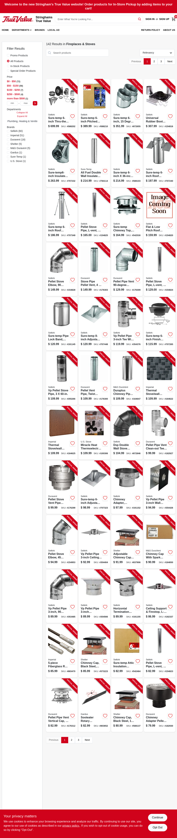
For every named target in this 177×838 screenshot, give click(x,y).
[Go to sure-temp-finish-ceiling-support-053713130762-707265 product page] (159, 324)
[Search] (139, 19)
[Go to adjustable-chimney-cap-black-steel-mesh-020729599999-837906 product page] (127, 542)
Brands (40, 30)
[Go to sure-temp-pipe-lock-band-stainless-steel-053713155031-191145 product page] (61, 324)
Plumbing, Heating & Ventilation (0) (26, 121)
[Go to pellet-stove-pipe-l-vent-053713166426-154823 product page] (159, 650)
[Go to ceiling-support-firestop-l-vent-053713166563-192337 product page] (159, 596)
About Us (169, 30)
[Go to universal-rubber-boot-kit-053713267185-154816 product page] (159, 106)
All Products (17, 61)
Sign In (150, 19)
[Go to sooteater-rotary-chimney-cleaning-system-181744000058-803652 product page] (94, 705)
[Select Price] (35, 103)
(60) (16, 131)
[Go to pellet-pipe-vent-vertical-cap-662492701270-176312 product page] (61, 705)
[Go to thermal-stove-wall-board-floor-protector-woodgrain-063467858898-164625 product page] (61, 433)
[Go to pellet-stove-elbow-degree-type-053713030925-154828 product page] (61, 269)
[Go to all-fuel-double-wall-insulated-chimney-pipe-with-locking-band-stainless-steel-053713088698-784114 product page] (94, 160)
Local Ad (53, 30)
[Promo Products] (8, 55)
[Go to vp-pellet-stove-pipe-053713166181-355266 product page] (61, 378)
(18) (17, 139)
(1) (16, 152)
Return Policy (150, 30)
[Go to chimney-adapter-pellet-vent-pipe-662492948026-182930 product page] (159, 705)
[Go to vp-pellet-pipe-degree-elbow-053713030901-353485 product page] (61, 596)
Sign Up (164, 19)
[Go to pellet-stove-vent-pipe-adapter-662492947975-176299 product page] (61, 487)
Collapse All (22, 112)
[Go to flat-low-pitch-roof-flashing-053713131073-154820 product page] (159, 215)
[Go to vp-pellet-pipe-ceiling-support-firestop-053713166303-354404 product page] (94, 542)
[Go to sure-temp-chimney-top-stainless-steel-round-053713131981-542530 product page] (127, 215)
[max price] (25, 103)
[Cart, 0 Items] (173, 19)
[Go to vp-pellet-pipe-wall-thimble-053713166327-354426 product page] (159, 487)
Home (5, 30)
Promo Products (19, 55)
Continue (157, 817)
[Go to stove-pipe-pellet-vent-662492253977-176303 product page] (94, 269)
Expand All (22, 116)
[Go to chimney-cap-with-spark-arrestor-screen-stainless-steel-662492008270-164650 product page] (159, 542)
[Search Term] (99, 19)
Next (169, 61)
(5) (16, 144)
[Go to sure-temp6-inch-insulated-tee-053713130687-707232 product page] (61, 160)
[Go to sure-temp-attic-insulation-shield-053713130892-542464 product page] (127, 650)
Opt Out (157, 827)
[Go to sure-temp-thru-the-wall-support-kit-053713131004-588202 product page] (61, 106)
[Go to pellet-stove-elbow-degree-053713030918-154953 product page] (61, 542)
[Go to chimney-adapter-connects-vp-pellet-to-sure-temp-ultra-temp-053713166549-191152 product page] (127, 487)
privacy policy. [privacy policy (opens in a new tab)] (71, 825)
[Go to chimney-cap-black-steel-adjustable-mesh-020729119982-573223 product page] (94, 650)
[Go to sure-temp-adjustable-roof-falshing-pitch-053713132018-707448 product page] (94, 324)
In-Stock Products (20, 66)
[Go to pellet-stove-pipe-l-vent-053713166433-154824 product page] (159, 269)
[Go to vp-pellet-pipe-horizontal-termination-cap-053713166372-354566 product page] (94, 596)
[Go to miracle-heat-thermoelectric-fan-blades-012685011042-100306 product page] (94, 433)
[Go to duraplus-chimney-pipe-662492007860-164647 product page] (127, 378)
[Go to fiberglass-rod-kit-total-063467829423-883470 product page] (61, 650)
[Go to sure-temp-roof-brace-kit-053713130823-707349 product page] (61, 215)
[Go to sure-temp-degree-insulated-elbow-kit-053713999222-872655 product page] (127, 106)
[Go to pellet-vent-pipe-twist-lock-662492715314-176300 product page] (94, 378)
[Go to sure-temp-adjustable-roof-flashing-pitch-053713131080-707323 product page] (94, 487)
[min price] (12, 103)
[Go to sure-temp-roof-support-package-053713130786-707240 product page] (159, 160)
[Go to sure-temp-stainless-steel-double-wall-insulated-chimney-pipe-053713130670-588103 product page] (127, 160)
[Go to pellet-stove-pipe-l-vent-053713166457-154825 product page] (94, 215)
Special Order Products (23, 71)
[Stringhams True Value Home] (17, 19)
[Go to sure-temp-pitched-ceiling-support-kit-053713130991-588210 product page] (94, 106)
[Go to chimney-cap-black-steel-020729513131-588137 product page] (127, 705)
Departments (20, 30)
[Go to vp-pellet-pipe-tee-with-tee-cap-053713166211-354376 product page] (127, 324)
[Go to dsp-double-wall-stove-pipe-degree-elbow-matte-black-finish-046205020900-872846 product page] (127, 433)
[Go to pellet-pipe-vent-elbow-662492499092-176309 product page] (127, 269)
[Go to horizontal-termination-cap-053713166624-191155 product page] (127, 596)
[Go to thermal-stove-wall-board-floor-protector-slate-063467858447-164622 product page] (159, 378)
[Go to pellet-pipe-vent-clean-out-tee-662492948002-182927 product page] (159, 433)
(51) (17, 135)
